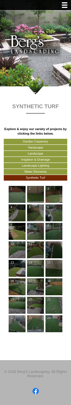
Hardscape (35, 147)
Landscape (35, 153)
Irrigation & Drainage (35, 159)
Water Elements (35, 171)
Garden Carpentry (35, 141)
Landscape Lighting (35, 165)
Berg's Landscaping (35, 46)
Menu (65, 5)
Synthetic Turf (35, 177)
